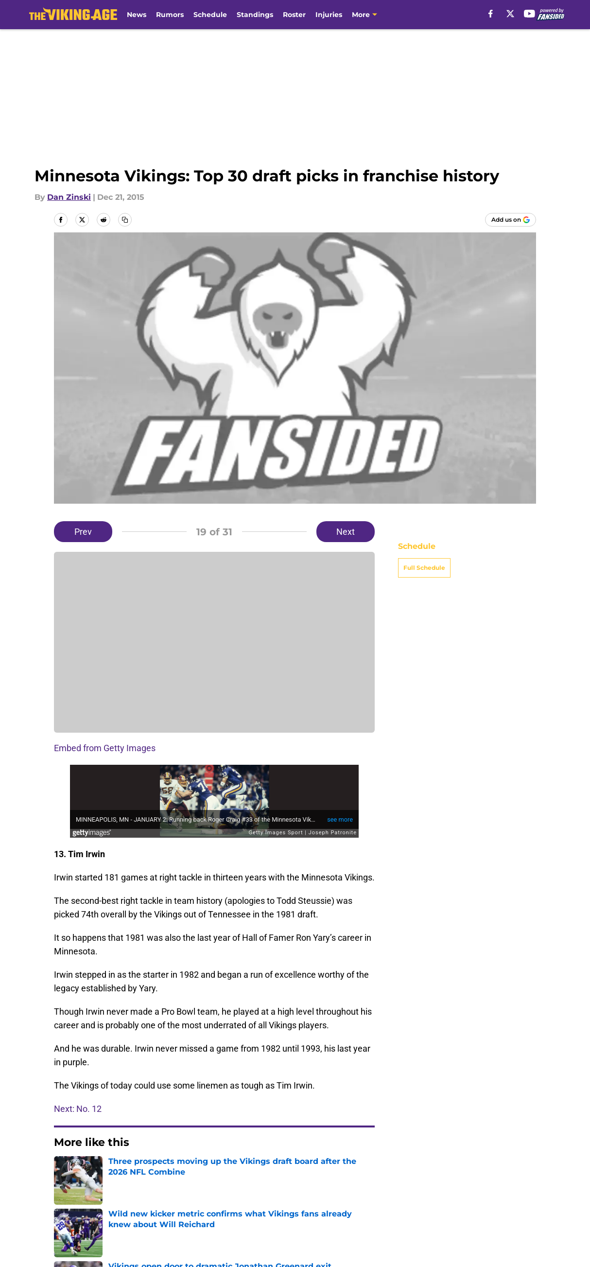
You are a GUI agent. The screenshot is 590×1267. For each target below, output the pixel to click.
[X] (510, 14)
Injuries (328, 14)
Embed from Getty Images (105, 748)
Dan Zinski (69, 197)
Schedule (210, 14)
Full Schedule (424, 567)
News (136, 14)
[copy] (125, 220)
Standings (255, 14)
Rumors (170, 14)
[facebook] (490, 14)
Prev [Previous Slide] (83, 532)
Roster (294, 14)
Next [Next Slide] (345, 532)
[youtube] (529, 14)
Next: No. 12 (78, 1109)
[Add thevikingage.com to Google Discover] (510, 220)
